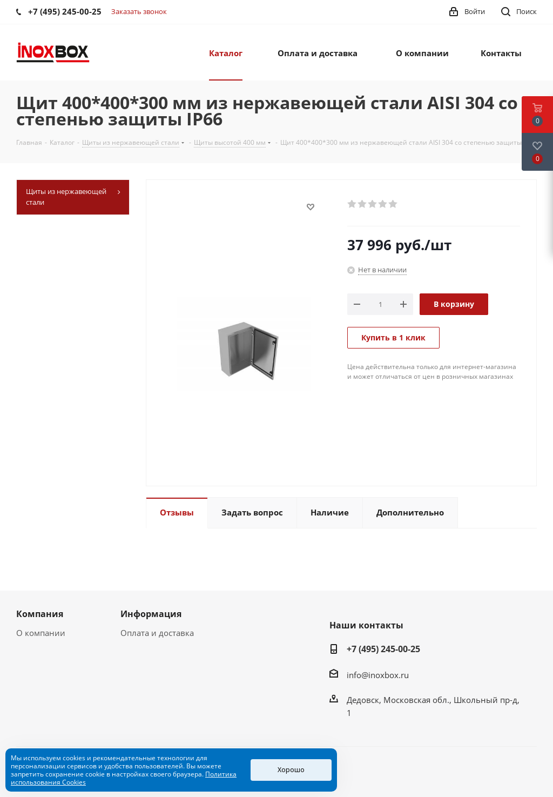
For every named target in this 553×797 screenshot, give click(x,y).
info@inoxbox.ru (378, 674)
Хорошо (291, 769)
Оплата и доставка (157, 632)
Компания (39, 614)
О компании (40, 632)
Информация (150, 614)
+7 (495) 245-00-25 (383, 649)
